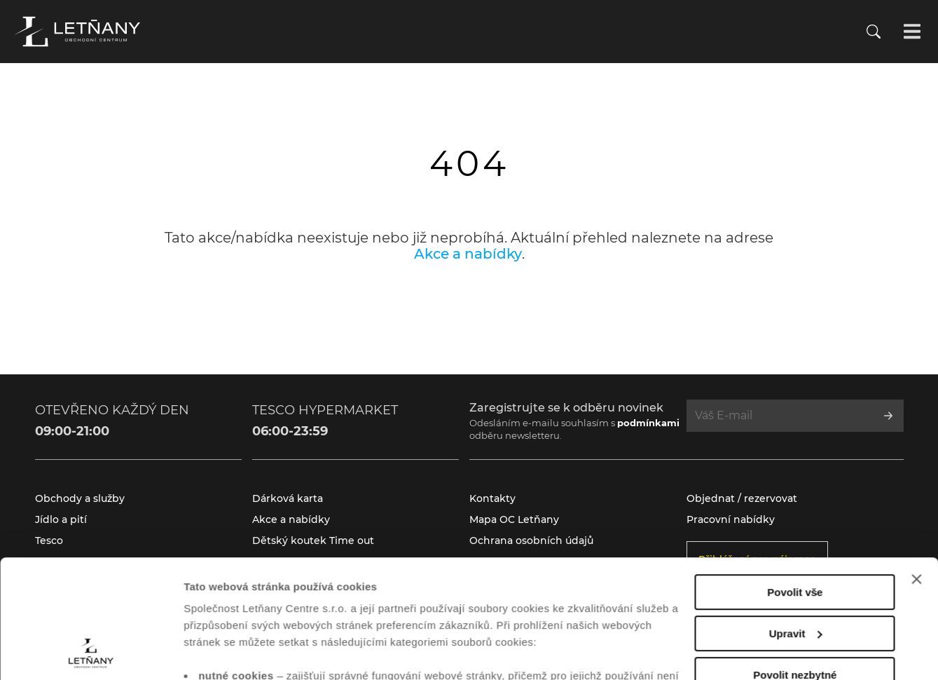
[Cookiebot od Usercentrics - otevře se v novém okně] (90, 652)
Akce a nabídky (468, 253)
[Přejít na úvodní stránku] (77, 31)
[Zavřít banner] (916, 468)
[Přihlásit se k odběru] (888, 415)
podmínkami (648, 422)
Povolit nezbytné (794, 564)
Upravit (795, 523)
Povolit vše (794, 481)
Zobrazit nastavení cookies (251, 652)
